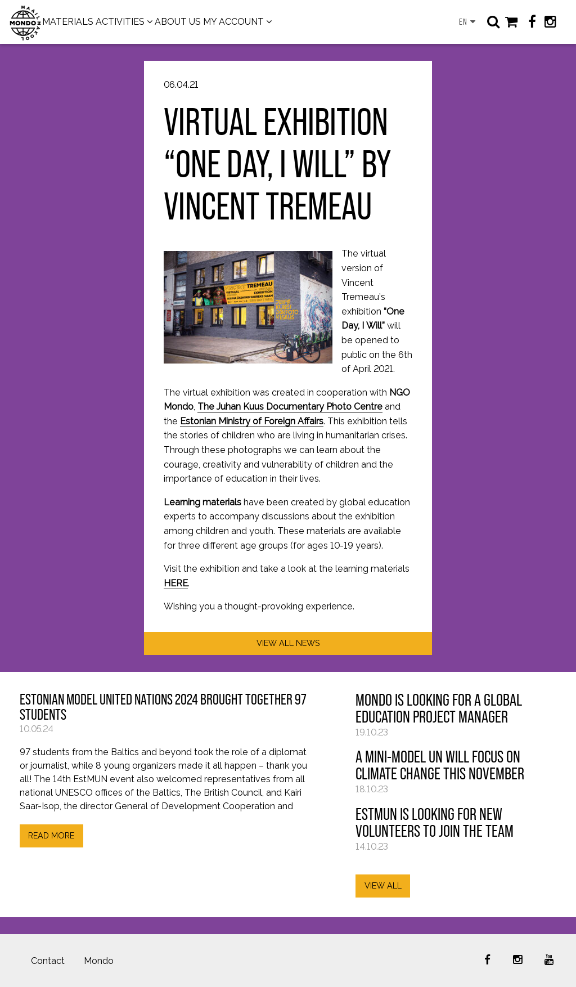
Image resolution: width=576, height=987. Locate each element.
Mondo (99, 960)
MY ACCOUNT (233, 21)
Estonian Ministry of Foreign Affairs (251, 421)
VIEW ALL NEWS (288, 643)
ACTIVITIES (120, 21)
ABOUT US (178, 21)
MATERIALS (67, 21)
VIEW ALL (383, 885)
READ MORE (51, 835)
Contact (48, 960)
